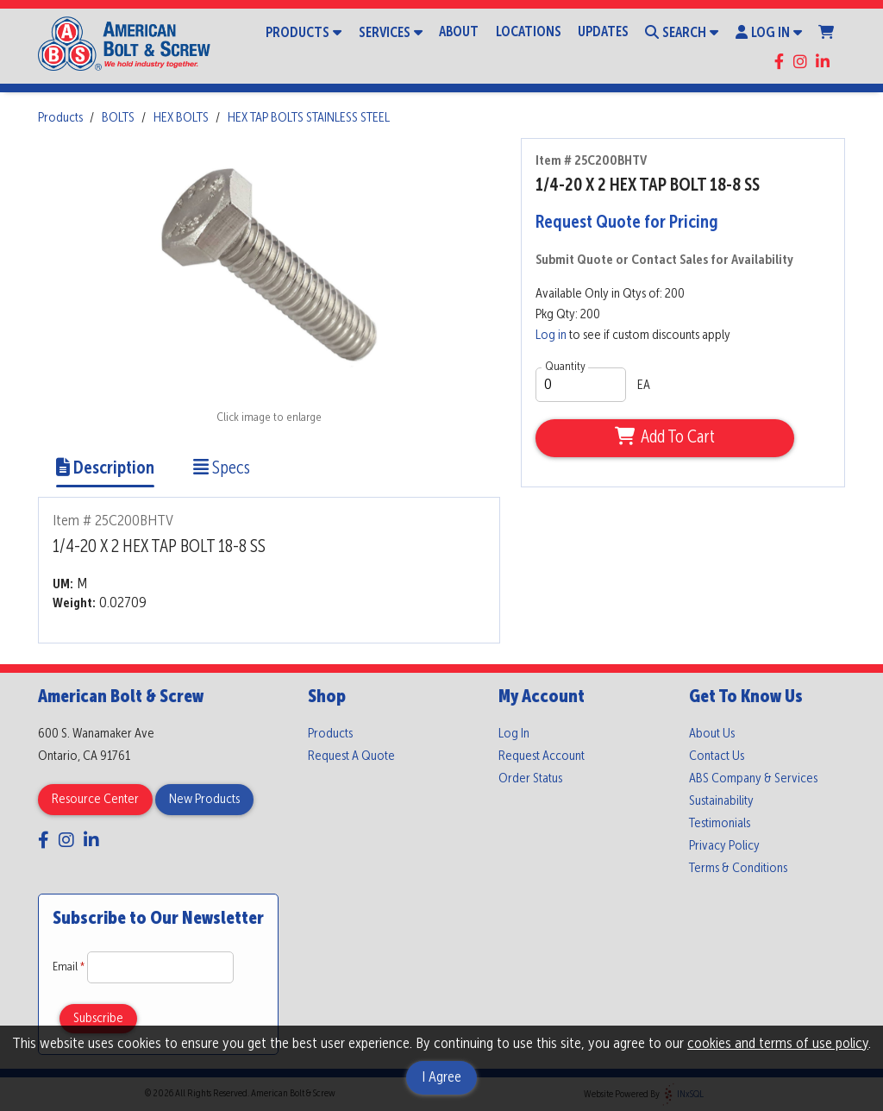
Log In (769, 32)
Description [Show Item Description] (105, 469)
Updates (603, 32)
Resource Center (95, 800)
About (459, 32)
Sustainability (721, 801)
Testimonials (719, 824)
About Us (712, 734)
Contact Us (716, 756)
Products (303, 32)
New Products (204, 800)
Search (681, 32)
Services (391, 32)
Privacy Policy (724, 846)
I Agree (441, 1077)
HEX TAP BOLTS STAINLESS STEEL (309, 118)
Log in (551, 335)
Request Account (541, 756)
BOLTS (118, 118)
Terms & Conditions (738, 869)
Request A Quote (351, 756)
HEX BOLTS (181, 118)
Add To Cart (665, 437)
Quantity (565, 367)
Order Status (530, 779)
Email (70, 967)
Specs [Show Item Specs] (221, 469)
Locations (528, 32)
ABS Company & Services (753, 779)
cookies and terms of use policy (777, 1043)
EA (643, 385)
